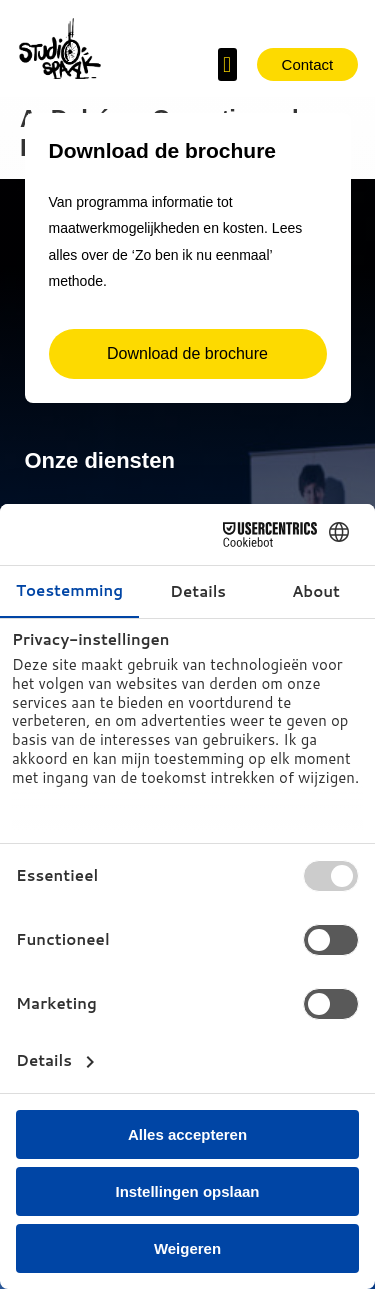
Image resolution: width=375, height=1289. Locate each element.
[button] (227, 64)
